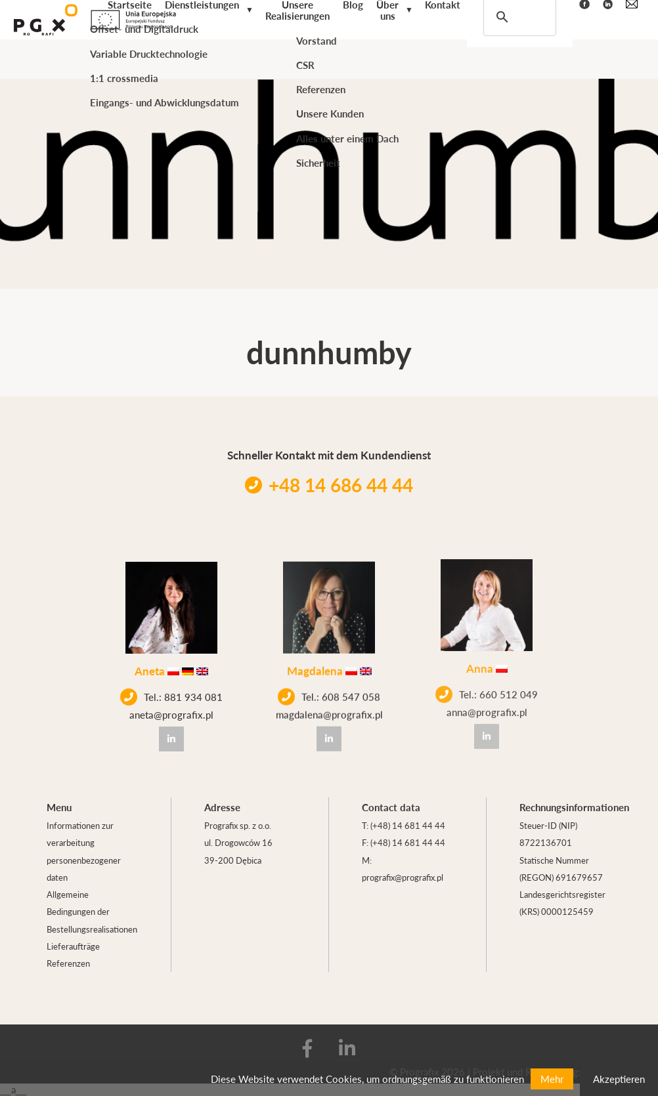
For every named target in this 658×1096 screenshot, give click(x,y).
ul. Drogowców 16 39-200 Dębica (238, 851)
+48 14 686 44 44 (329, 484)
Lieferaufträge (73, 946)
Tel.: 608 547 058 (329, 690)
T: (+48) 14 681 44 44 (403, 825)
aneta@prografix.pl (171, 713)
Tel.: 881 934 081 (171, 695)
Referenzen (68, 963)
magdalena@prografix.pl (329, 707)
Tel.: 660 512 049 (486, 678)
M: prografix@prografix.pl (402, 868)
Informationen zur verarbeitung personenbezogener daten (84, 851)
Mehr (551, 1078)
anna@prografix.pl (487, 696)
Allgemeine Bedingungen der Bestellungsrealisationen (92, 911)
